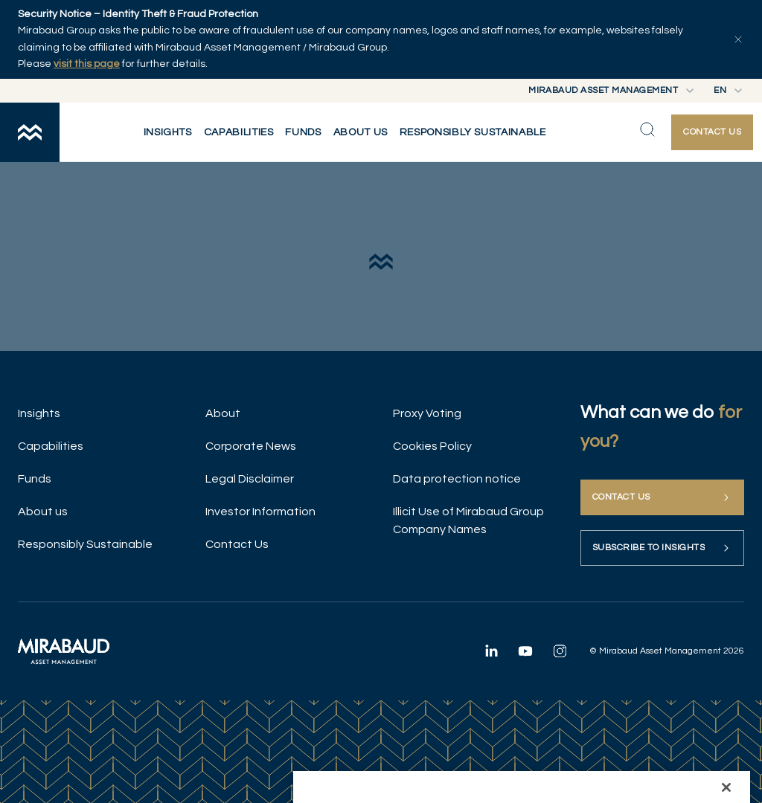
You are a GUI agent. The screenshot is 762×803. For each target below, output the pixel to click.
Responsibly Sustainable (85, 544)
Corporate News (250, 446)
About (222, 413)
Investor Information (260, 511)
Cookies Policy (432, 446)
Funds (34, 479)
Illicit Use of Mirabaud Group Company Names (468, 520)
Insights (39, 413)
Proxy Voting (427, 413)
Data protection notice (457, 479)
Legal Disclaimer (249, 479)
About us (43, 511)
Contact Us (237, 544)
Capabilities (50, 446)
